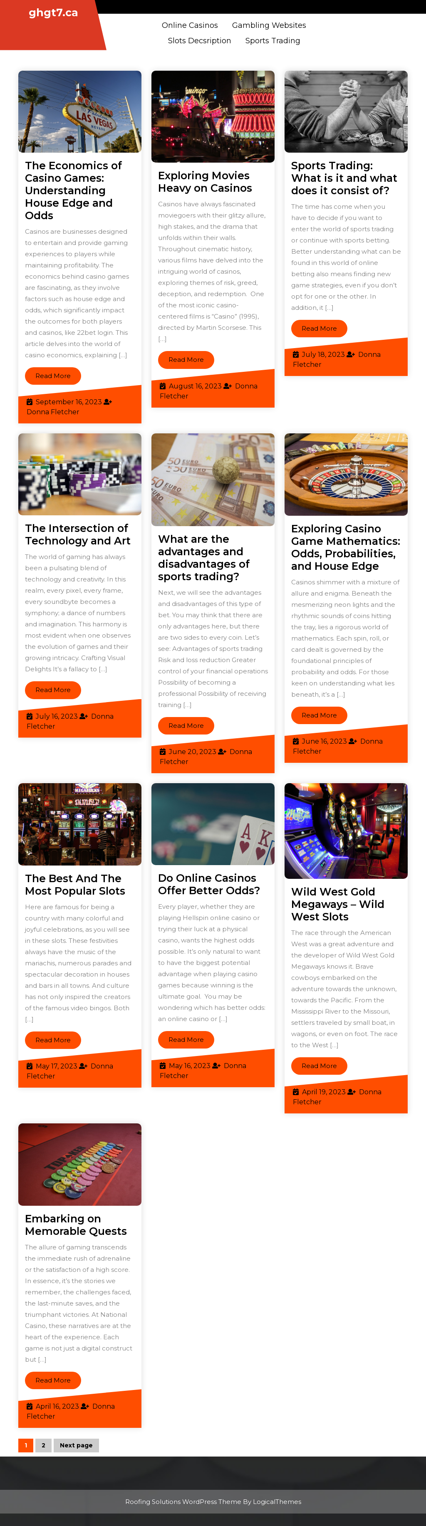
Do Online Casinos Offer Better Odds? (209, 884)
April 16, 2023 (57, 1406)
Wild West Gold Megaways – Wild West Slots (337, 904)
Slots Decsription (199, 40)
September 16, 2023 (69, 402)
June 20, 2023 (192, 752)
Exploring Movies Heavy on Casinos (205, 181)
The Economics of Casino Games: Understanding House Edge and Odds (73, 190)
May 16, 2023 (190, 1066)
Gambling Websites (269, 25)
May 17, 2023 (56, 1066)
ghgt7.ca (53, 12)
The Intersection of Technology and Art (78, 534)
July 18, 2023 (323, 355)
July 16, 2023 (57, 716)
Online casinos (190, 25)
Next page (76, 1445)
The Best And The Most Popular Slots (75, 884)
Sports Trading (272, 40)
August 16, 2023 (195, 386)
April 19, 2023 (324, 1092)
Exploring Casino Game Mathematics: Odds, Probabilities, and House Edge (345, 547)
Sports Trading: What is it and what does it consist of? (344, 178)
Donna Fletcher (53, 412)
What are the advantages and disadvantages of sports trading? (204, 558)
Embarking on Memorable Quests (76, 1224)
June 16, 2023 (324, 741)
